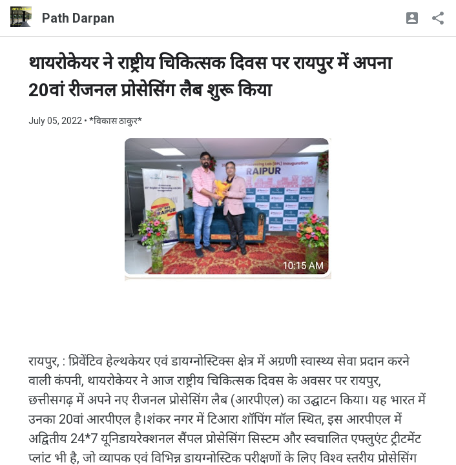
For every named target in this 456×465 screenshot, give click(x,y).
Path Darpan (78, 18)
